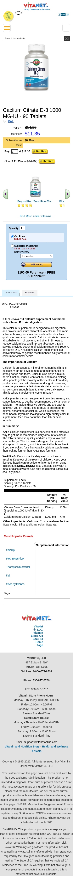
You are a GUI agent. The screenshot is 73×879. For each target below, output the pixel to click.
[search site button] (67, 38)
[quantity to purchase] (14, 151)
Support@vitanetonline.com (40, 742)
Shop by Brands (16, 584)
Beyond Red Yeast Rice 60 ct (34, 201)
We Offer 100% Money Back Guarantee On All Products (8, 16)
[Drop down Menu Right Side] (66, 28)
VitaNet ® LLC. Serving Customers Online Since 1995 (37, 6)
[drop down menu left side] (7, 28)
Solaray (10, 550)
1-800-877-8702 (42, 671)
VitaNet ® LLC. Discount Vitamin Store (37, 618)
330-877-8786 (41, 680)
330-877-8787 (39, 689)
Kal (8, 575)
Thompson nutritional (18, 566)
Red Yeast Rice (15, 558)
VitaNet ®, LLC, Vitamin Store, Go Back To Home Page (37, 636)
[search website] (36, 38)
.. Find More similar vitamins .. (35, 216)
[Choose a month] (36, 256)
